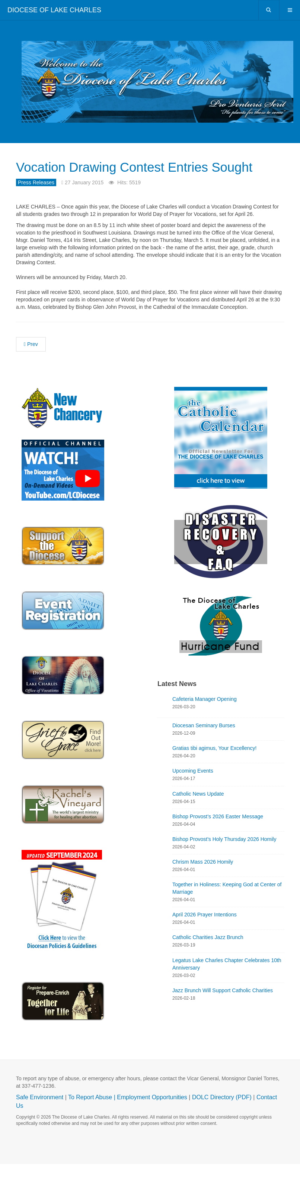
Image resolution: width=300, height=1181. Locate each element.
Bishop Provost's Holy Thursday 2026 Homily (224, 856)
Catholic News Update (198, 811)
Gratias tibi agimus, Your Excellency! (214, 766)
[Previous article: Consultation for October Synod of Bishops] (31, 361)
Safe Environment (39, 1114)
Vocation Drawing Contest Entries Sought (132, 175)
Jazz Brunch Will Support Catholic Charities (222, 1007)
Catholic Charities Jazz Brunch (207, 955)
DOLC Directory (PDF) (222, 1114)
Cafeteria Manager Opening (204, 716)
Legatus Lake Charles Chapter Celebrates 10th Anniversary (226, 981)
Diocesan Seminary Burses (203, 742)
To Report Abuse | (92, 1114)
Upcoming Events (192, 788)
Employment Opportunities (152, 1114)
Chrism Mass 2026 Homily (202, 879)
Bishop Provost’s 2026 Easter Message (217, 834)
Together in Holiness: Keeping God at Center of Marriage (226, 905)
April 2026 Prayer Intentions (204, 932)
